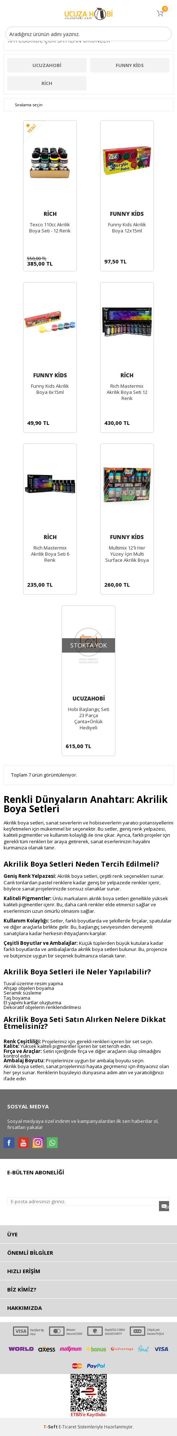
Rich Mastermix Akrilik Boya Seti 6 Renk (50, 554)
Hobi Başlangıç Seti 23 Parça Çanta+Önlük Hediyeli (88, 718)
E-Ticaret (67, 1427)
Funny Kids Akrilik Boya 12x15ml (127, 228)
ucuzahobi (46, 65)
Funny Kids (130, 65)
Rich (46, 83)
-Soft (51, 1427)
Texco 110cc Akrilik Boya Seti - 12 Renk (50, 228)
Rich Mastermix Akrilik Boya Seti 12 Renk (127, 392)
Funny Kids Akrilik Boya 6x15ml (50, 389)
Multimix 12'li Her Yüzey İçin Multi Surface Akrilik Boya (127, 554)
